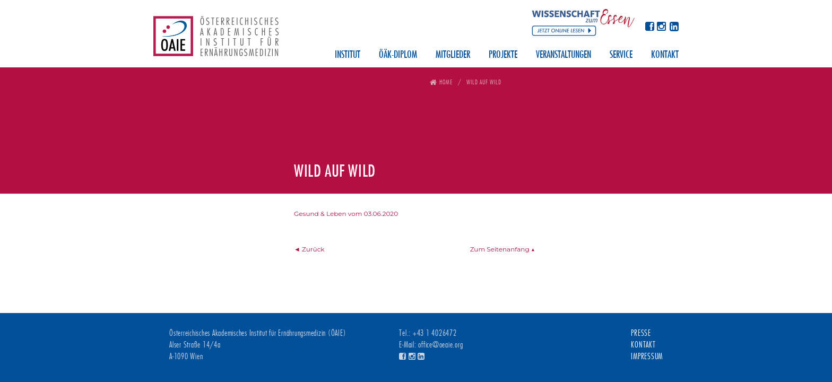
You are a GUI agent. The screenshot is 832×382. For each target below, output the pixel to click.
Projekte (503, 55)
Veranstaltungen (563, 55)
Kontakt (665, 55)
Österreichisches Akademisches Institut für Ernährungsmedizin (216, 40)
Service (621, 55)
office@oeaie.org (440, 345)
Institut (347, 55)
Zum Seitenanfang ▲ (502, 249)
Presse (641, 333)
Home (446, 82)
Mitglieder (453, 55)
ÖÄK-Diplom (398, 55)
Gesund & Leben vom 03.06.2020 (346, 214)
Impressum (647, 356)
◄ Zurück (309, 249)
